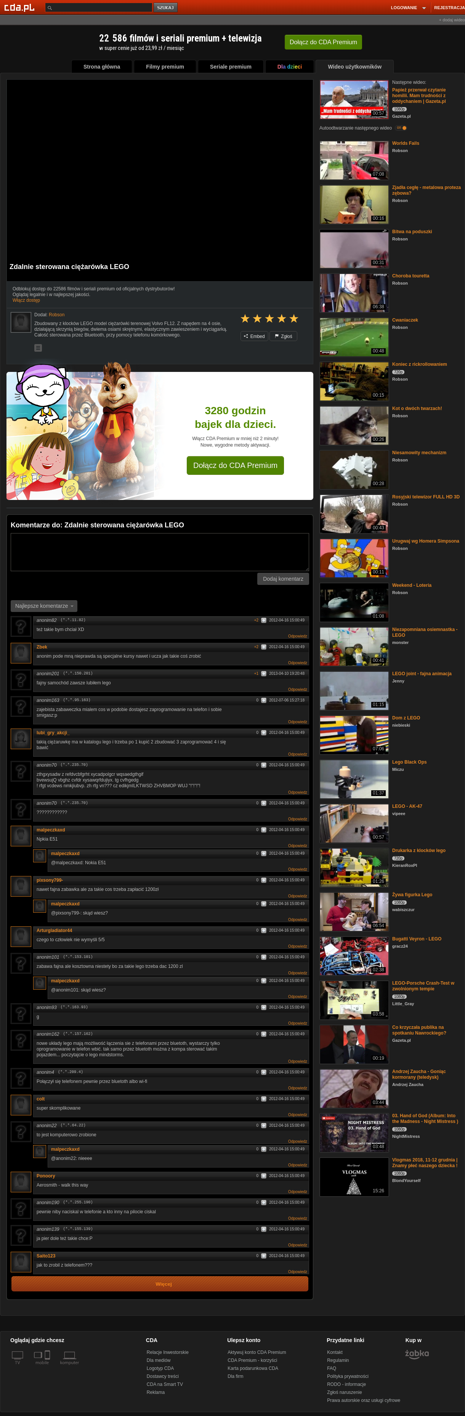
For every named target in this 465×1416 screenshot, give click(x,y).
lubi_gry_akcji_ (53, 732)
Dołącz (323, 42)
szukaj (166, 8)
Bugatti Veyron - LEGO (416, 939)
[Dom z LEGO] (353, 734)
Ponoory (46, 1176)
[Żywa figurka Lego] (353, 911)
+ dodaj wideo (452, 20)
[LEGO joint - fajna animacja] (353, 690)
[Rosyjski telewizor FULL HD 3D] (353, 513)
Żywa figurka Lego (412, 894)
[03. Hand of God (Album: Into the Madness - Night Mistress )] (353, 1132)
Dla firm (235, 1376)
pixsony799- (50, 880)
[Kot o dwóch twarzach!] (353, 425)
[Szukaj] (98, 7)
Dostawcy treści (163, 1376)
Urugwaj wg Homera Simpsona (425, 541)
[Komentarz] (160, 552)
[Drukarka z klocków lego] (353, 867)
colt (41, 1099)
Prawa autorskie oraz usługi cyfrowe (363, 1400)
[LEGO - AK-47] (353, 823)
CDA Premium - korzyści (252, 1360)
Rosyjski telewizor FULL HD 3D (426, 497)
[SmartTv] (48, 1367)
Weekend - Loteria (411, 585)
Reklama (156, 1392)
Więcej (164, 1284)
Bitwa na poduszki (412, 231)
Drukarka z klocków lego (419, 850)
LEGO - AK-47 (407, 806)
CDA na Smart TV (165, 1384)
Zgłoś (283, 336)
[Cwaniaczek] (353, 336)
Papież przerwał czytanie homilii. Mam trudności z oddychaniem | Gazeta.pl (419, 95)
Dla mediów (159, 1360)
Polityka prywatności (348, 1376)
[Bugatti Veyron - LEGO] (353, 955)
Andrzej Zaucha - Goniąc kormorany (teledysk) (419, 1074)
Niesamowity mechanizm (419, 452)
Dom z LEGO (406, 718)
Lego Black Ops (409, 762)
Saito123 (46, 1256)
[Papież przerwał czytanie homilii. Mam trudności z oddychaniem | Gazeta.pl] (353, 99)
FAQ (331, 1368)
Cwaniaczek (405, 320)
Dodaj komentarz (283, 579)
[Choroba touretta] (353, 292)
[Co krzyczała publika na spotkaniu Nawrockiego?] (353, 1044)
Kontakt (335, 1352)
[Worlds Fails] (353, 160)
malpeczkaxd (51, 830)
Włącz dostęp (26, 300)
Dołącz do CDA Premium (235, 465)
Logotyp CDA (160, 1368)
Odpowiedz (297, 636)
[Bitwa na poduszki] (353, 248)
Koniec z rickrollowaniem (419, 364)
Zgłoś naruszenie (344, 1392)
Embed (254, 336)
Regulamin (338, 1360)
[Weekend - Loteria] (353, 602)
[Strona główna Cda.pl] (20, 7)
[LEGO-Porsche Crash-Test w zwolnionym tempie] (353, 999)
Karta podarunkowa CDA (253, 1368)
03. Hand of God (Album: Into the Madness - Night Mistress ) (425, 1118)
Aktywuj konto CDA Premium (257, 1352)
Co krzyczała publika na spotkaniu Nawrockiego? (419, 1030)
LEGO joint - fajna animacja (422, 673)
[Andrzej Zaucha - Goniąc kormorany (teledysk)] (353, 1088)
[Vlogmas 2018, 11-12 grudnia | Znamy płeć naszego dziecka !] (353, 1176)
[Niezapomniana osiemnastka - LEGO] (353, 646)
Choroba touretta (410, 276)
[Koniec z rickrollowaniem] (353, 381)
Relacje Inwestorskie (168, 1352)
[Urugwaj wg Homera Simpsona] (353, 557)
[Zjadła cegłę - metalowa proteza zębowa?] (353, 204)
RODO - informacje (346, 1384)
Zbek (42, 647)
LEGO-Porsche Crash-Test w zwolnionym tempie (423, 986)
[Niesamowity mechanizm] (353, 469)
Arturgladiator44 (54, 930)
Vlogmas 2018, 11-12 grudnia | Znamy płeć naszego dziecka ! (424, 1162)
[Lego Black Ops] (353, 778)
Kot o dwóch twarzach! (417, 408)
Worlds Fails (405, 143)
